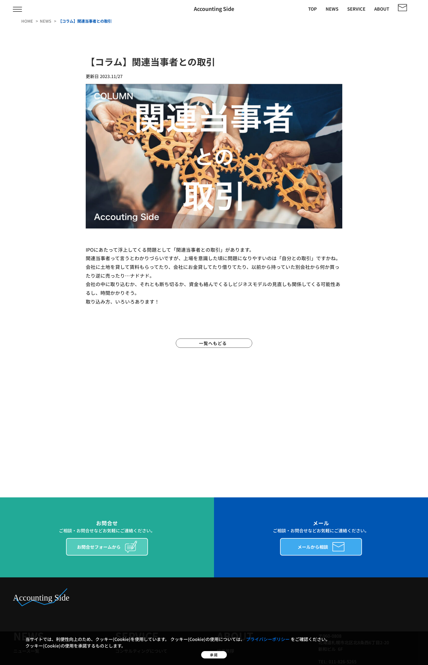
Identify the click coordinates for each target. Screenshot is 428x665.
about (381, 8)
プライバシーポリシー (268, 631)
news (332, 8)
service (356, 8)
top (312, 8)
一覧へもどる (214, 343)
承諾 (214, 651)
